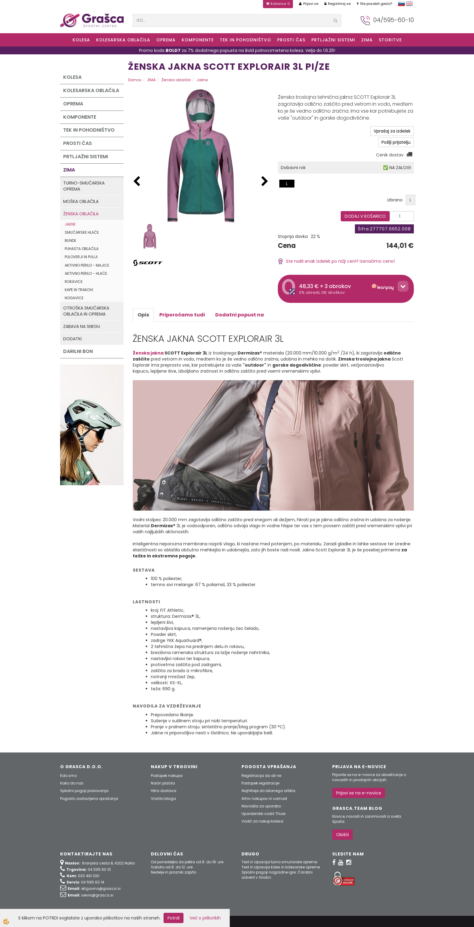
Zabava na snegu (81, 326)
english (409, 3)
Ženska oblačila (81, 214)
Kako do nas (71, 783)
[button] (265, 181)
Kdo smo (68, 775)
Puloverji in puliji (81, 256)
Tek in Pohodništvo (245, 40)
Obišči (342, 835)
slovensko (401, 3)
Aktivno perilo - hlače (86, 273)
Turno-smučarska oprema (84, 186)
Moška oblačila (81, 201)
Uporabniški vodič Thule (263, 813)
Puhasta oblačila (82, 248)
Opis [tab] (143, 314)
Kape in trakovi (79, 289)
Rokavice (74, 281)
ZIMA (367, 40)
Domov (134, 79)
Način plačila (163, 783)
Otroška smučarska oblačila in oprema (86, 311)
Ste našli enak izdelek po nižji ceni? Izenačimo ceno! (336, 261)
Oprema (166, 40)
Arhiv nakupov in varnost (264, 798)
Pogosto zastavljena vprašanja (89, 798)
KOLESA (81, 40)
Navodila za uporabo (261, 806)
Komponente (198, 40)
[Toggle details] (403, 286)
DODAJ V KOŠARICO (365, 216)
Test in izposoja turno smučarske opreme (279, 861)
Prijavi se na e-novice (358, 793)
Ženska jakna (148, 353)
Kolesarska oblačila (123, 40)
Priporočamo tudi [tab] (182, 314)
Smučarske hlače (82, 232)
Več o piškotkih (205, 918)
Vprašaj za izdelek (392, 131)
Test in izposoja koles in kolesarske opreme (281, 867)
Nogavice (74, 297)
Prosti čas (291, 40)
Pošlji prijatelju (396, 142)
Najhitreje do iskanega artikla (268, 790)
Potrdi (173, 918)
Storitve (390, 40)
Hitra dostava (163, 790)
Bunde (70, 240)
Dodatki (72, 339)
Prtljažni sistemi (333, 40)
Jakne (70, 224)
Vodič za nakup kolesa (262, 821)
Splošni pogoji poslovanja (84, 790)
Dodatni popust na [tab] (239, 314)
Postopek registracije (260, 783)
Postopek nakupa (167, 775)
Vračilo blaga (163, 798)
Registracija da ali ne (261, 775)
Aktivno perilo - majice (87, 265)
